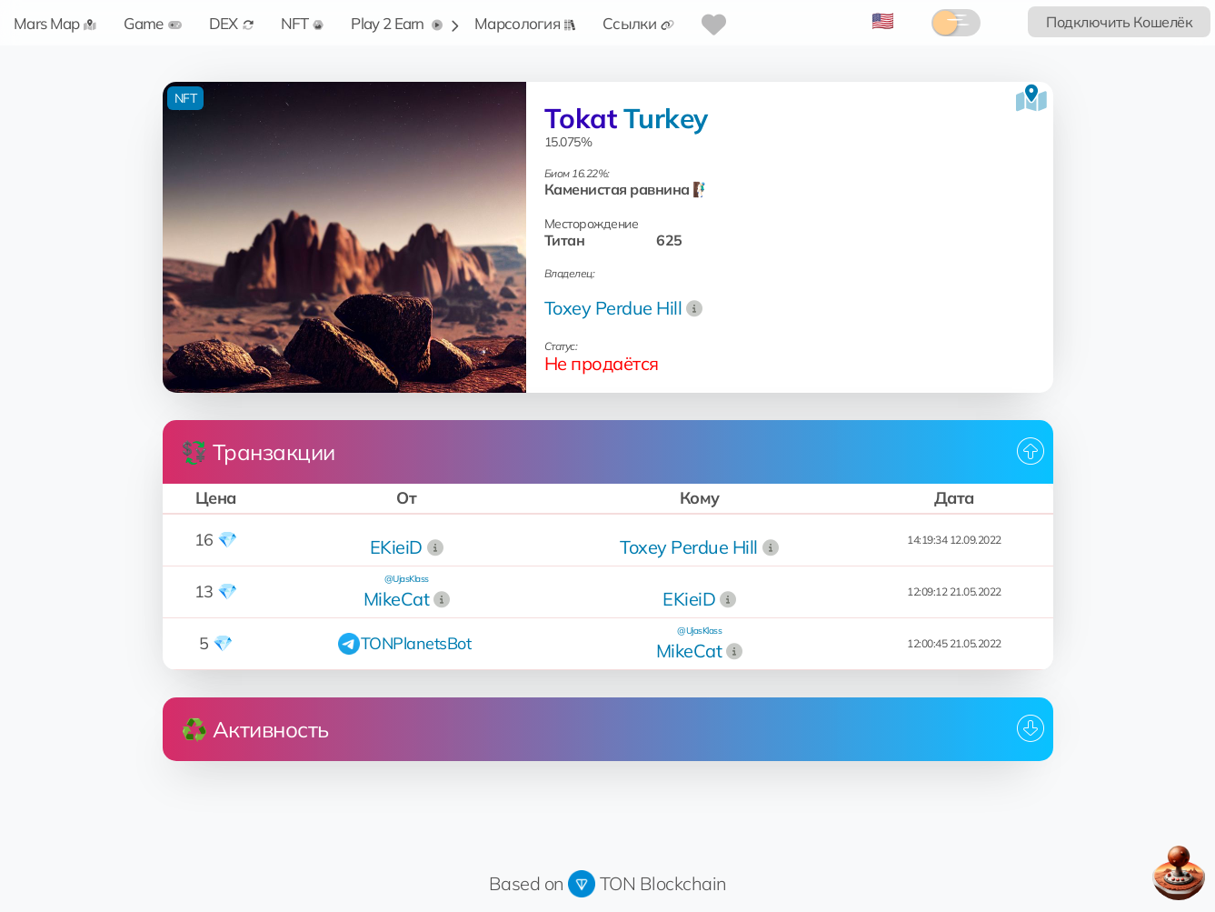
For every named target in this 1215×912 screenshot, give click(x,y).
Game (152, 23)
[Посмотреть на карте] (1031, 98)
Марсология (524, 23)
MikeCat (397, 598)
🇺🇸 (882, 20)
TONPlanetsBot (416, 643)
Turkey (665, 118)
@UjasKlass (406, 579)
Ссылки (638, 23)
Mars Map (55, 23)
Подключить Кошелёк (1119, 22)
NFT (302, 23)
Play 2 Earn (397, 23)
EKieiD (396, 547)
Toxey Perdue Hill (613, 307)
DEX (231, 23)
